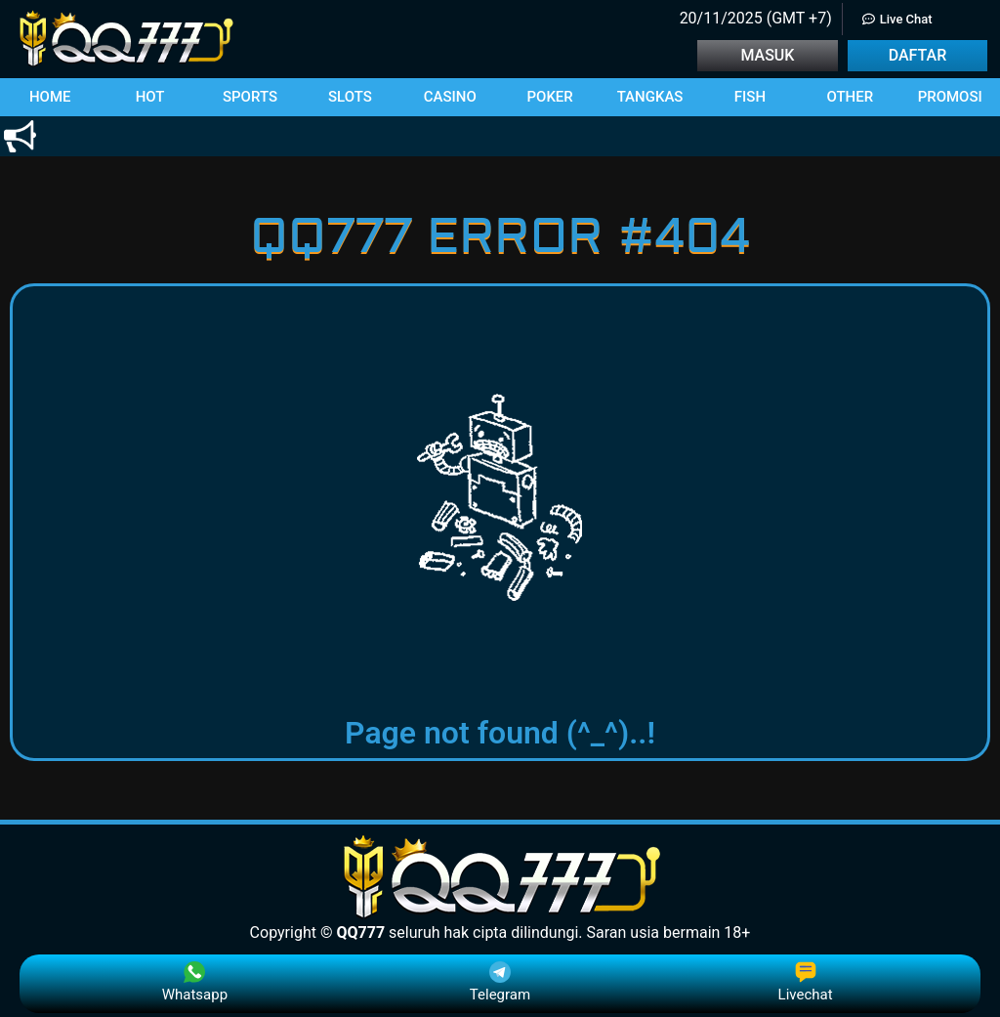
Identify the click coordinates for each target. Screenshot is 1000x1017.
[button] (50, 97)
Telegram (500, 982)
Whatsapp (195, 982)
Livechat (805, 982)
